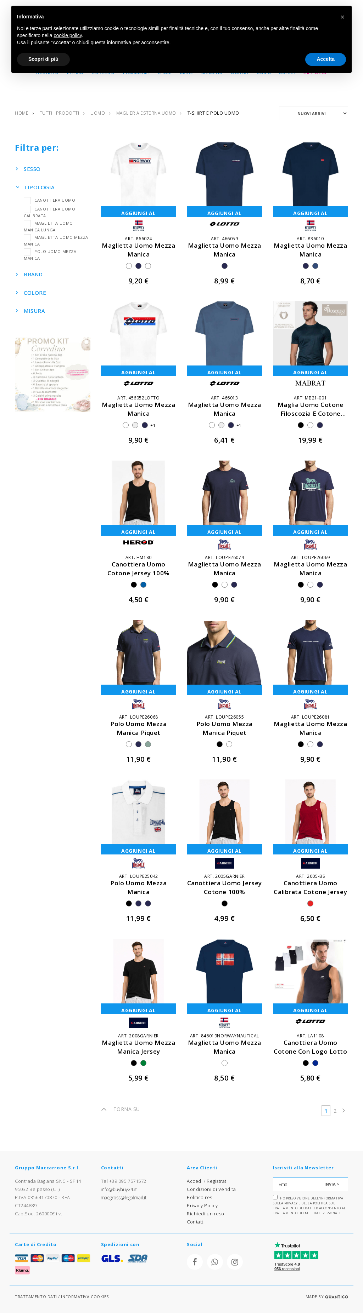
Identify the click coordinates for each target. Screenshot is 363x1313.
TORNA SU (120, 1109)
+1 (152, 425)
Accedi (194, 1181)
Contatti (196, 1222)
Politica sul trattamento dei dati (304, 1205)
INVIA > (331, 1184)
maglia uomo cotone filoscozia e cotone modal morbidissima (311, 413)
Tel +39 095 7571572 (123, 1181)
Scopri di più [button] (43, 59)
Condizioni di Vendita (211, 1189)
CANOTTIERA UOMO (49, 200)
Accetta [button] (326, 59)
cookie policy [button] (68, 35)
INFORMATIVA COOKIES (84, 1296)
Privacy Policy (202, 1205)
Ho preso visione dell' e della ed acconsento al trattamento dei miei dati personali (309, 1205)
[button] (342, 17)
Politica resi (200, 1197)
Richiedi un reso (205, 1213)
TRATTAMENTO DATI (36, 1296)
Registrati (217, 1181)
